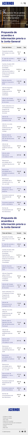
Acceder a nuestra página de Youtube (22, 431)
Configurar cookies (7, 416)
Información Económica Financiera (11, 21)
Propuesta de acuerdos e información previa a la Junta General (14, 24)
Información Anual (8, 22)
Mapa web (5, 427)
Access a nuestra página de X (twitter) (19, 431)
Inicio (4, 20)
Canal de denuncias (7, 424)
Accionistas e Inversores (11, 20)
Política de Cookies (7, 418)
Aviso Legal (5, 419)
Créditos (5, 425)
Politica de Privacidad (8, 421)
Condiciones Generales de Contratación (12, 422)
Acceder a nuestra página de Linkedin (25, 431)
